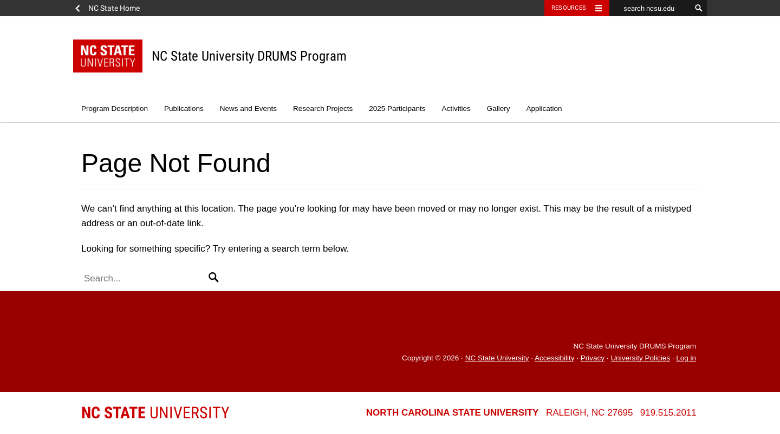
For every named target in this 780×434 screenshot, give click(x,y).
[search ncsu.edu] (650, 8)
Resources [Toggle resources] (568, 7)
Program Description (114, 108)
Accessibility (555, 358)
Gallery (498, 108)
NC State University (497, 358)
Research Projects (323, 108)
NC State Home (114, 8)
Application (544, 108)
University (155, 412)
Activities (456, 108)
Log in (686, 358)
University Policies (640, 358)
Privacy (592, 358)
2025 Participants (397, 108)
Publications (184, 108)
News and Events (248, 108)
